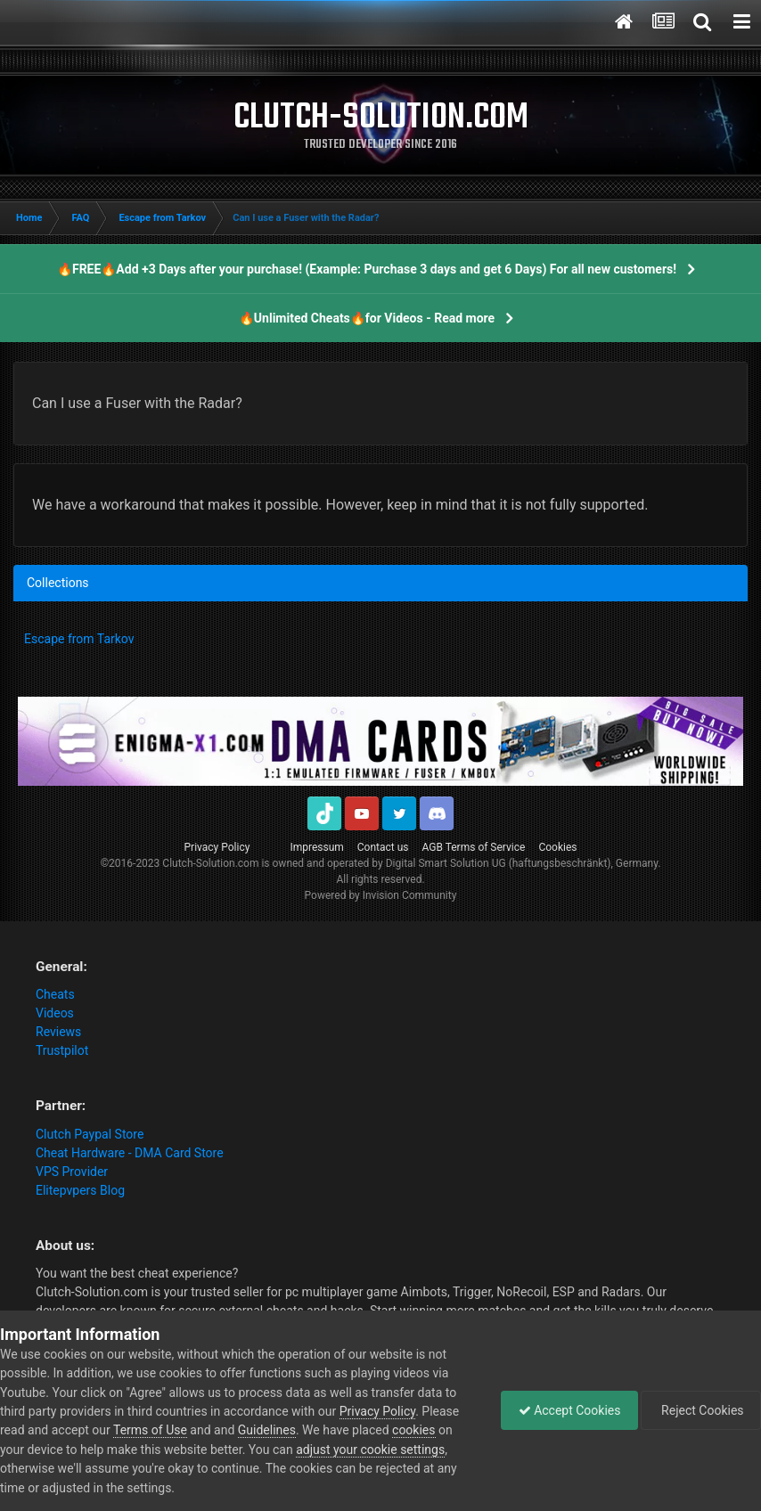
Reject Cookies (699, 1410)
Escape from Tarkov (79, 639)
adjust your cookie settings (370, 1449)
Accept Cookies (565, 1410)
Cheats (55, 994)
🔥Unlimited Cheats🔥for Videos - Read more (367, 318)
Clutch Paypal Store (89, 1134)
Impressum (316, 847)
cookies (413, 1430)
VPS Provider (72, 1171)
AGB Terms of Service (474, 847)
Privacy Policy (217, 847)
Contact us (383, 847)
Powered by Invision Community (381, 895)
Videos (55, 1013)
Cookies (557, 847)
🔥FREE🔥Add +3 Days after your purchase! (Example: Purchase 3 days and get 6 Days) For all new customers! (366, 269)
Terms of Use (150, 1430)
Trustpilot (62, 1050)
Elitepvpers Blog (80, 1190)
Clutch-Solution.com (210, 863)
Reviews (58, 1032)
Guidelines (267, 1430)
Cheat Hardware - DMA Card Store (130, 1153)
